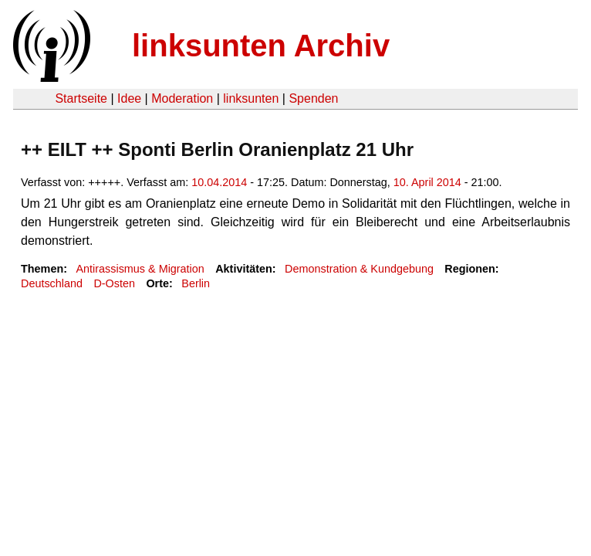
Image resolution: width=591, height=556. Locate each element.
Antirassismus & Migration (140, 269)
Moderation (182, 98)
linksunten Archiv (261, 46)
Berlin (195, 283)
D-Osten (114, 283)
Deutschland (52, 283)
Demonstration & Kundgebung (359, 269)
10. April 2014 (427, 182)
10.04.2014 (219, 182)
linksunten (251, 98)
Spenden (313, 98)
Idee (129, 98)
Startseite (81, 98)
